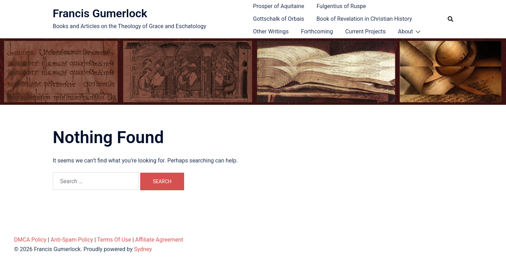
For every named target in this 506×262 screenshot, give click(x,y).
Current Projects (365, 31)
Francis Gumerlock (100, 13)
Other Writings (270, 31)
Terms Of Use (114, 239)
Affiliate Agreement (159, 239)
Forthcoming (317, 31)
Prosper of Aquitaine (278, 6)
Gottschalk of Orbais (278, 18)
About (405, 31)
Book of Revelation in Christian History (364, 18)
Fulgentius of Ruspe (341, 6)
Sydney (143, 249)
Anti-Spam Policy (72, 239)
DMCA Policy (30, 239)
